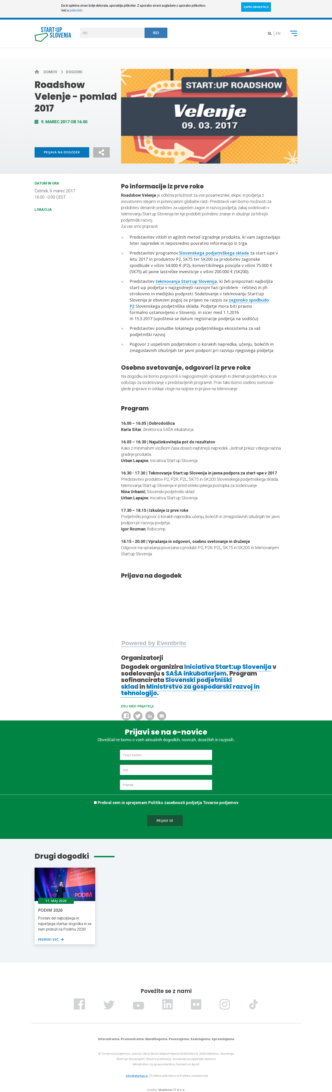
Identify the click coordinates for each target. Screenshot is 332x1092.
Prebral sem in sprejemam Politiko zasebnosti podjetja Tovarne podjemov (168, 802)
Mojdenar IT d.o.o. (171, 1090)
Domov (51, 72)
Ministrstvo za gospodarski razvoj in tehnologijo (190, 689)
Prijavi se (165, 820)
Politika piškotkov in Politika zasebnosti (179, 1076)
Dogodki (74, 72)
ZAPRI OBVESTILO (256, 7)
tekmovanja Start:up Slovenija (186, 281)
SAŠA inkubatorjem (196, 673)
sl (270, 33)
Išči (156, 33)
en (278, 33)
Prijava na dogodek (62, 152)
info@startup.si (137, 1076)
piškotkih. (76, 10)
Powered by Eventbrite (154, 643)
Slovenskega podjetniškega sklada (214, 253)
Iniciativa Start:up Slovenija (227, 667)
